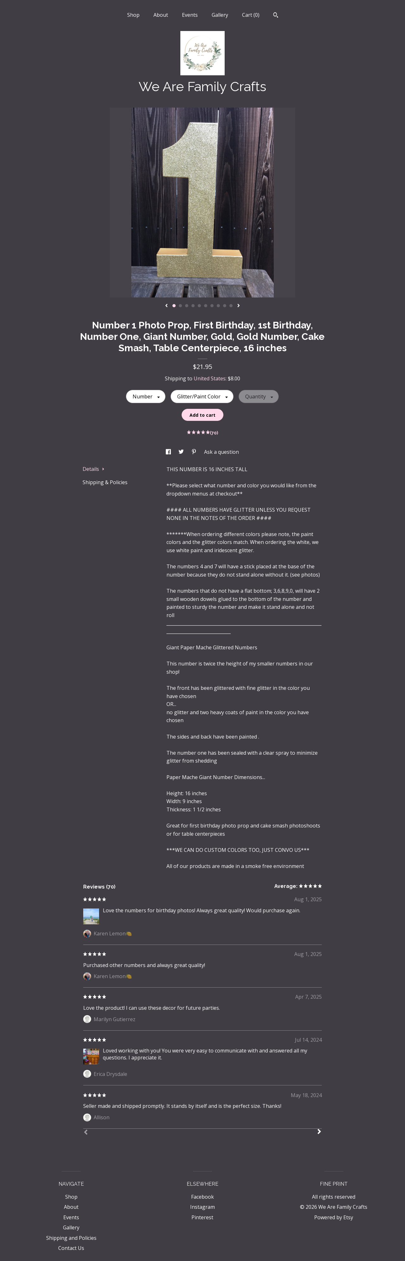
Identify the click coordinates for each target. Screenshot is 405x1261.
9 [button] (224, 305)
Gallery (220, 14)
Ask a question (221, 451)
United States (210, 378)
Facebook (202, 1196)
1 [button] (174, 305)
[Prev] (85, 1132)
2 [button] (180, 305)
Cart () (250, 14)
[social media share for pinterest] (194, 451)
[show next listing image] (238, 306)
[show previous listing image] (166, 306)
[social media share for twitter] (181, 451)
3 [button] (186, 305)
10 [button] (231, 305)
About (160, 14)
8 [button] (218, 305)
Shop (133, 14)
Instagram (202, 1206)
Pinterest (202, 1217)
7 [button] (212, 305)
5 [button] (199, 305)
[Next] (319, 1132)
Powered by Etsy (333, 1217)
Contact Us (71, 1248)
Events (190, 14)
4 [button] (193, 305)
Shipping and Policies (71, 1237)
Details (93, 468)
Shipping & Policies (105, 482)
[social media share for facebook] (169, 451)
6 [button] (205, 305)
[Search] (275, 15)
